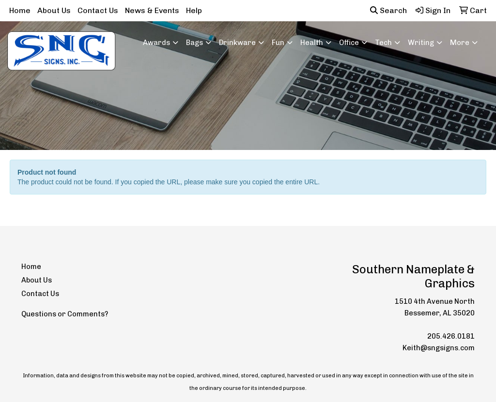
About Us (54, 10)
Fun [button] (278, 42)
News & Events (152, 10)
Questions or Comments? (64, 314)
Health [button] (311, 42)
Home (20, 10)
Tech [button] (383, 42)
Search (388, 10)
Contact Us (98, 10)
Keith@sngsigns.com (439, 347)
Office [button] (349, 42)
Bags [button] (194, 42)
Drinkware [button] (237, 42)
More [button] (459, 42)
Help (194, 10)
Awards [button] (156, 42)
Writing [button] (421, 42)
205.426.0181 (451, 336)
